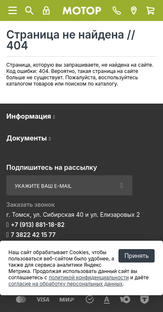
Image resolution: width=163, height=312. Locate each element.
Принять (136, 255)
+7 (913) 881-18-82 (38, 224)
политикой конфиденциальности (89, 277)
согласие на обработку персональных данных (65, 284)
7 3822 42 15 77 (33, 234)
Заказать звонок (30, 204)
